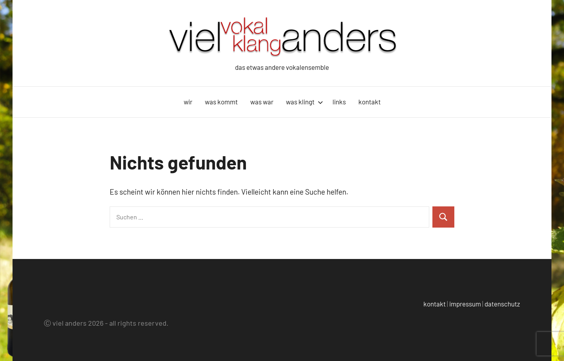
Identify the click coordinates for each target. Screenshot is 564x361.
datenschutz (502, 304)
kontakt (369, 102)
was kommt (221, 102)
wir (188, 102)
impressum (465, 304)
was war (261, 102)
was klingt (304, 102)
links (339, 102)
